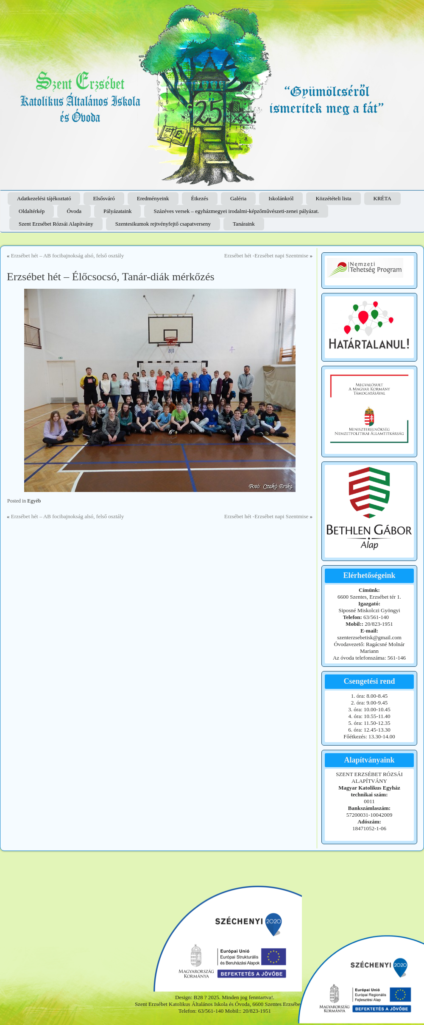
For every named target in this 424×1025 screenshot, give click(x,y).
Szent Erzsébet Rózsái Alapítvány (56, 224)
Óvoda (74, 211)
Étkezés (199, 198)
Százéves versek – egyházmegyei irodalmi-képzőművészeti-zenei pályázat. (236, 211)
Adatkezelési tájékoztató (44, 198)
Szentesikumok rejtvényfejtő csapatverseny (163, 224)
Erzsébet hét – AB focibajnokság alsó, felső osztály (67, 255)
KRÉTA (382, 198)
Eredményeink (153, 198)
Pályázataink (117, 211)
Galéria (238, 198)
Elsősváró (103, 198)
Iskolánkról (280, 198)
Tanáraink (244, 224)
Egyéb (34, 501)
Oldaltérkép (32, 211)
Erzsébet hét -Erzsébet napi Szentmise (266, 255)
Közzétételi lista (333, 198)
